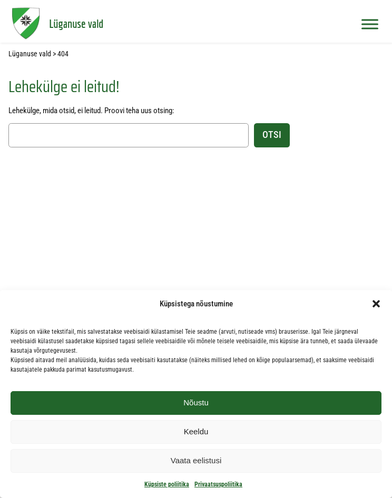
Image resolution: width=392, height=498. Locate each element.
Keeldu (196, 431)
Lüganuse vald (76, 23)
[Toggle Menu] (369, 24)
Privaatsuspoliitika (218, 484)
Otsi (271, 135)
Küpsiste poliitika (166, 484)
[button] (376, 303)
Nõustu (196, 402)
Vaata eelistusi (196, 460)
